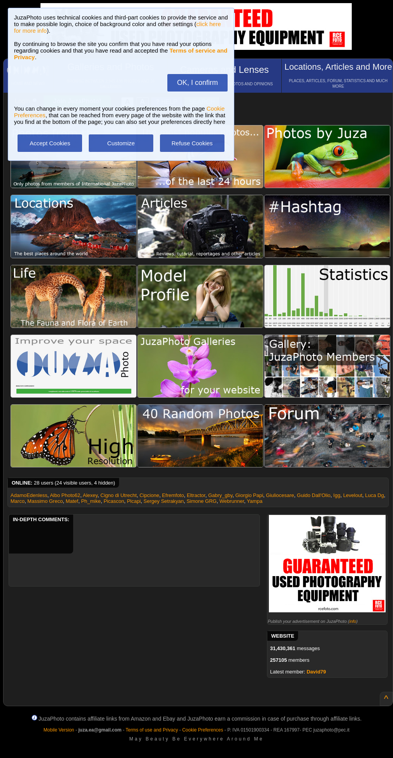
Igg (336, 495)
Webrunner (231, 501)
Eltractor (196, 495)
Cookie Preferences (202, 730)
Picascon (114, 501)
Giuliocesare (280, 495)
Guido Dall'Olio (313, 495)
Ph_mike (91, 501)
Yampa (254, 501)
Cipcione (150, 495)
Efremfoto (173, 495)
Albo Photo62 (65, 495)
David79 (316, 672)
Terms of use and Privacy (152, 730)
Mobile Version (59, 730)
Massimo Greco (45, 501)
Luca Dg (374, 495)
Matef (72, 501)
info (352, 621)
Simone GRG (201, 501)
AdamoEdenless (29, 495)
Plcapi (133, 501)
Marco (18, 501)
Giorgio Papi (249, 495)
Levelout (352, 495)
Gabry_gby (220, 495)
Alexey (90, 495)
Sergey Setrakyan (164, 501)
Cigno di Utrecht (118, 495)
